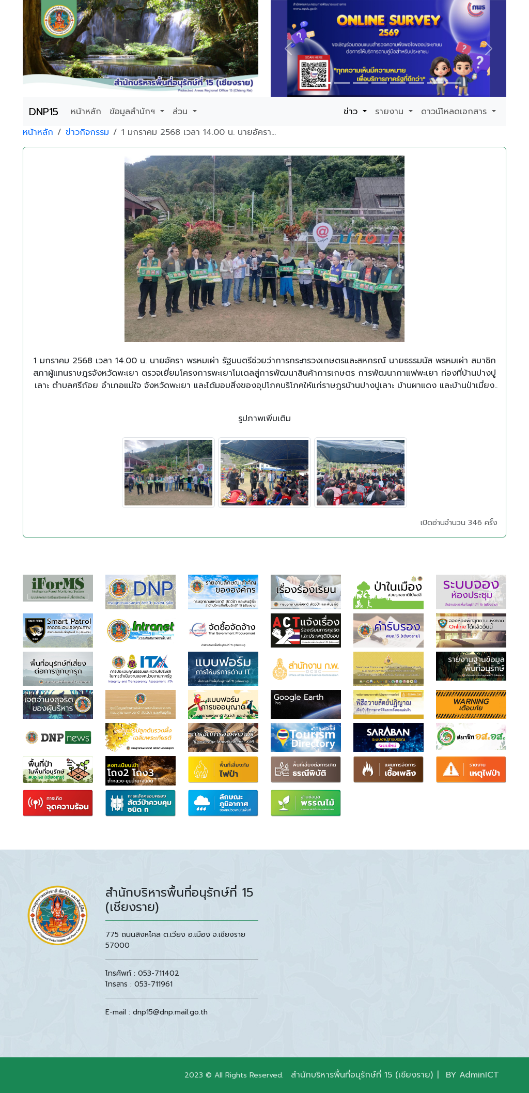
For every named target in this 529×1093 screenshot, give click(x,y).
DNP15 (43, 111)
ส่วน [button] (182, 111)
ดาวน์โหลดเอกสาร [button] (455, 111)
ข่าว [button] (352, 111)
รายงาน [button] (391, 111)
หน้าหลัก (86, 111)
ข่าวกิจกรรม (87, 132)
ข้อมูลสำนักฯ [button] (134, 111)
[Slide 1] (323, 83)
